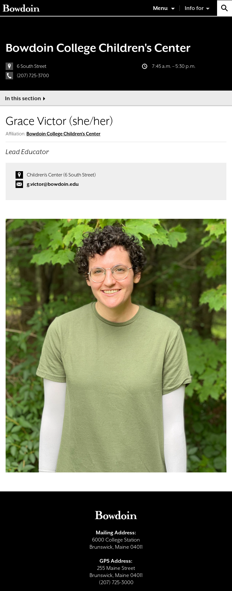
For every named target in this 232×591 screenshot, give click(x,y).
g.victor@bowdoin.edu (53, 184)
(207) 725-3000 (116, 582)
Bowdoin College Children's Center (98, 47)
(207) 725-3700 (33, 75)
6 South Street (31, 66)
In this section (23, 98)
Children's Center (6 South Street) (61, 175)
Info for (194, 8)
